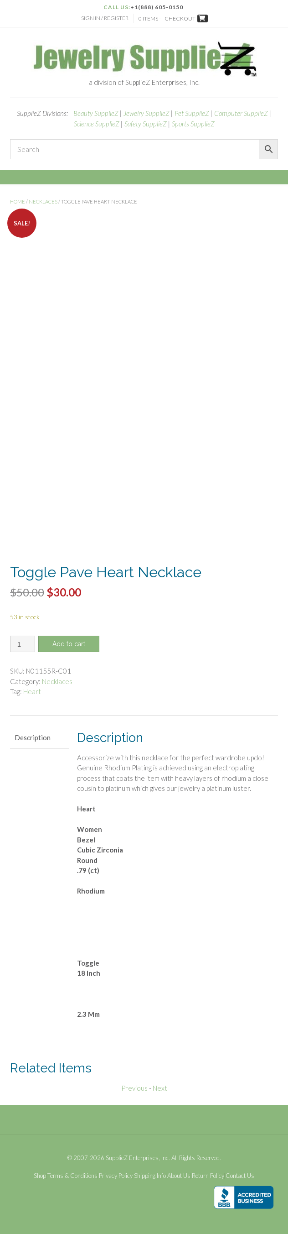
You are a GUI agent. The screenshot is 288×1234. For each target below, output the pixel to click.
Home (17, 201)
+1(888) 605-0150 (156, 7)
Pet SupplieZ (192, 113)
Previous (134, 1088)
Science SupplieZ (96, 124)
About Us (178, 1176)
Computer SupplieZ (241, 113)
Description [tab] (33, 737)
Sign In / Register (105, 18)
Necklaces (43, 201)
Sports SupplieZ (193, 124)
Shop (40, 1176)
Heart (32, 691)
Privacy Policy (116, 1176)
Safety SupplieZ (145, 124)
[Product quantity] (22, 644)
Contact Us (240, 1176)
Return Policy (208, 1176)
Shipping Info (150, 1176)
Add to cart (68, 644)
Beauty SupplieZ (95, 113)
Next (160, 1088)
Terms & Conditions (72, 1176)
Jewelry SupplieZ (146, 113)
